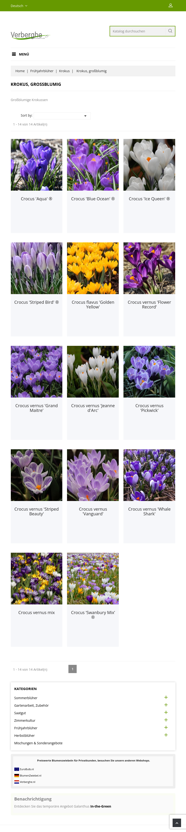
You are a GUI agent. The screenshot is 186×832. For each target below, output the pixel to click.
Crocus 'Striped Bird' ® (36, 302)
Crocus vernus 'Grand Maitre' (36, 408)
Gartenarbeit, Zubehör (31, 705)
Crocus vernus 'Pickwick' (149, 408)
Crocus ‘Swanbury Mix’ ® (93, 615)
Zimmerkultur (25, 720)
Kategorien (25, 688)
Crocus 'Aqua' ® (36, 198)
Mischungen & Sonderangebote (38, 743)
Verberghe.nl (27, 782)
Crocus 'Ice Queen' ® (149, 198)
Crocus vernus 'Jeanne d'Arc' (93, 408)
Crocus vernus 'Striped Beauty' (36, 511)
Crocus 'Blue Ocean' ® (93, 198)
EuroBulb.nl (27, 769)
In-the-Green (100, 806)
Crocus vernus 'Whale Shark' (149, 511)
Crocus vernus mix (36, 612)
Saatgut (20, 713)
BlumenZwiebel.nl (30, 775)
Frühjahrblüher (26, 728)
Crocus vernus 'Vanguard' (93, 511)
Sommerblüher (25, 698)
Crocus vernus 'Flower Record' (149, 304)
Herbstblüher (24, 735)
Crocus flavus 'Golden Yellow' (93, 304)
